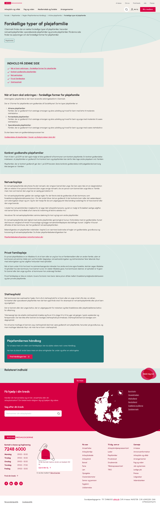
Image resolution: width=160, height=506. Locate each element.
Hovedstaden (133, 395)
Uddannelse (87, 488)
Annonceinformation (142, 452)
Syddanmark (133, 409)
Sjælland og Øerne (135, 406)
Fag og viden (29, 9)
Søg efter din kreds (14, 407)
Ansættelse (86, 448)
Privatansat (112, 459)
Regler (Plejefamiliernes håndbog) (34, 15)
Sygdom (85, 484)
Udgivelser (138, 477)
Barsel (84, 462)
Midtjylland (132, 398)
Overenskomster (88, 477)
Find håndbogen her (20, 359)
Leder (110, 452)
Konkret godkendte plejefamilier (23, 72)
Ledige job (138, 470)
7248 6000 (15, 449)
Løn (83, 470)
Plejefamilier (16, 15)
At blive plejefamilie (55, 15)
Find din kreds (11, 476)
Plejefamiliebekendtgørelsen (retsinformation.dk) (23, 237)
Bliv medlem (148, 9)
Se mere (80, 381)
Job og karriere (139, 466)
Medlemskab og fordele (47, 9)
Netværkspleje (16, 75)
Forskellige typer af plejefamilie (75, 15)
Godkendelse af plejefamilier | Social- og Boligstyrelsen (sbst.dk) (29, 137)
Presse (152, 3)
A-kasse (118, 3)
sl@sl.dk (116, 499)
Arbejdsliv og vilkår (12, 9)
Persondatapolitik (11, 502)
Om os (127, 3)
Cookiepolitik (27, 502)
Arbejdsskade (87, 455)
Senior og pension (89, 480)
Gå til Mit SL (45, 467)
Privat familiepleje (18, 78)
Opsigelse (86, 473)
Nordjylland (132, 402)
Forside (6, 15)
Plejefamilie (9, 41)
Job (145, 3)
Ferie (84, 466)
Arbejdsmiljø (87, 452)
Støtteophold (16, 82)
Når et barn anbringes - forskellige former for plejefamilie (33, 68)
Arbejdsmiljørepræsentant (118, 448)
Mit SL (134, 9)
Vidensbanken (139, 480)
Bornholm (132, 391)
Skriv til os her (55, 473)
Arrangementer (67, 9)
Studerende (112, 462)
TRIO (110, 470)
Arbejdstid (86, 459)
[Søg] (126, 9)
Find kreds (136, 3)
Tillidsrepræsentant (115, 466)
